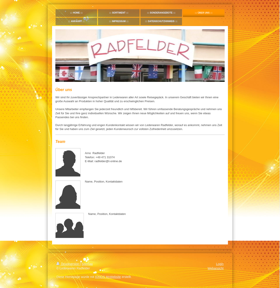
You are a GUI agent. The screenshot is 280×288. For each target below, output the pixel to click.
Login (220, 264)
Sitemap (87, 264)
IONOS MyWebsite (108, 277)
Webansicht (216, 268)
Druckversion (68, 264)
